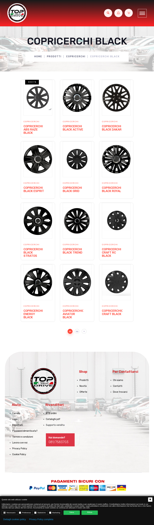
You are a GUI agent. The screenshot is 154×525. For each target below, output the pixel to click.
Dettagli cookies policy (14, 519)
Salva (71, 512)
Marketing (54, 513)
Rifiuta (89, 512)
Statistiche (40, 513)
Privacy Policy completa (41, 519)
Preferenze (25, 513)
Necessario (9, 513)
